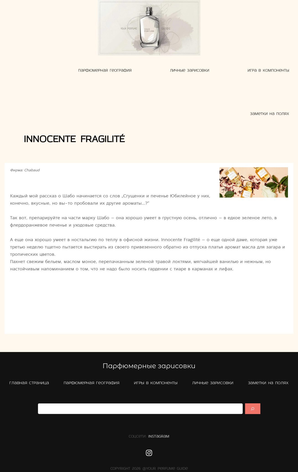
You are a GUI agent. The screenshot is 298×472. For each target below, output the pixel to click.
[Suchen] (252, 408)
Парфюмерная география (91, 383)
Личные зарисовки (212, 383)
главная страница (29, 383)
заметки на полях (268, 383)
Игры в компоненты (156, 383)
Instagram (158, 436)
